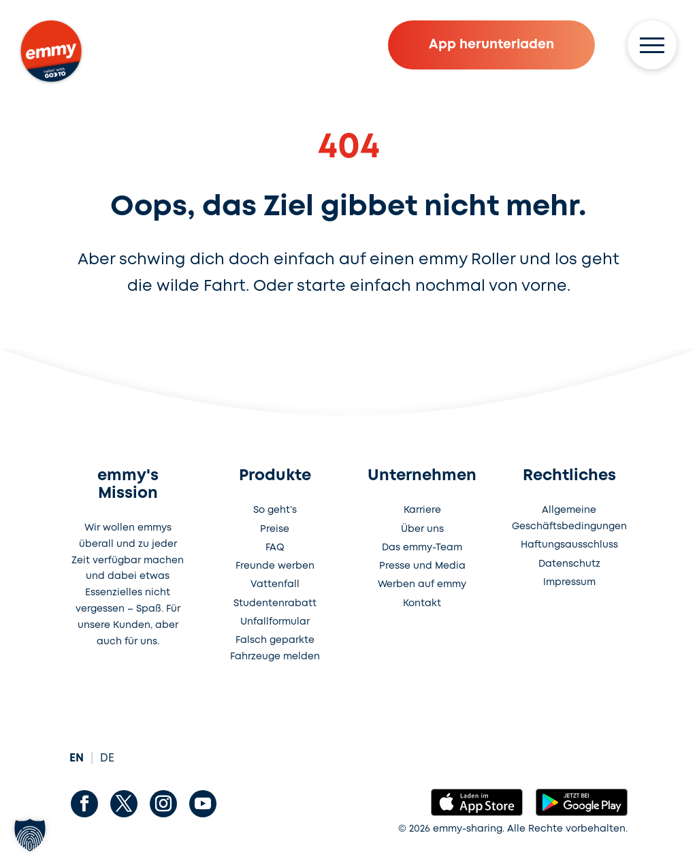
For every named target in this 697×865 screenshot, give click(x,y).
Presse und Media (422, 566)
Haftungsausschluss (569, 545)
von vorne (528, 286)
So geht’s (275, 510)
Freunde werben (275, 566)
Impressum (569, 582)
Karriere (422, 510)
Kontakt (422, 603)
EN (76, 758)
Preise (274, 529)
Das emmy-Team (422, 548)
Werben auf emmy (422, 584)
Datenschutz (569, 564)
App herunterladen (491, 44)
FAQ (275, 548)
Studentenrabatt (275, 603)
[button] (30, 835)
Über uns (422, 529)
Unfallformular (275, 622)
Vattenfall (274, 584)
